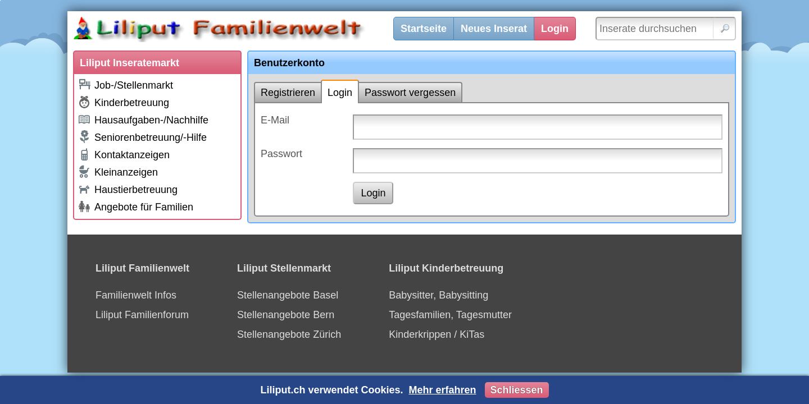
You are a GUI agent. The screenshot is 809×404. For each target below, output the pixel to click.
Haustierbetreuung (128, 188)
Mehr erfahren (442, 390)
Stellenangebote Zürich (289, 334)
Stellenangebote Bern (285, 314)
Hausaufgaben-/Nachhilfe (143, 119)
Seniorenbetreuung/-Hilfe (142, 137)
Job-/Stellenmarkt (125, 84)
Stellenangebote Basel (287, 295)
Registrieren (288, 92)
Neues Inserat (494, 28)
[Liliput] (238, 31)
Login (555, 28)
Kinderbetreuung (123, 102)
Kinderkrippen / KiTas (436, 334)
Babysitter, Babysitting (438, 295)
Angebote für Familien (135, 206)
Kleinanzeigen (118, 171)
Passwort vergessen (410, 92)
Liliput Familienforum (142, 314)
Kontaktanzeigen (124, 154)
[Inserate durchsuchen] (666, 28)
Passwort (281, 153)
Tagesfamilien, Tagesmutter (450, 314)
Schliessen (516, 390)
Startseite (424, 28)
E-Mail (275, 120)
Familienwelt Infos (136, 295)
